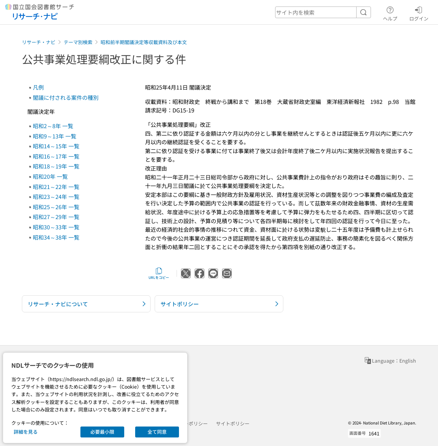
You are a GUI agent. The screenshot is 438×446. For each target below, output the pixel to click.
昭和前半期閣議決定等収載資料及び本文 (144, 42)
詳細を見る (26, 431)
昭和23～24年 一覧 (56, 196)
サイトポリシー (232, 423)
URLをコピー (159, 273)
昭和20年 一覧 (50, 176)
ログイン (418, 13)
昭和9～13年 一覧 (54, 136)
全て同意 (157, 431)
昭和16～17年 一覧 (56, 156)
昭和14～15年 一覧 (56, 146)
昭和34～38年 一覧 (56, 237)
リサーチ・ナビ (38, 42)
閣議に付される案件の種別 (66, 97)
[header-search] (323, 12)
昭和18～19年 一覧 (56, 166)
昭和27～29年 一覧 (56, 217)
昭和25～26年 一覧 (56, 207)
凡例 (38, 87)
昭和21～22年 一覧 (56, 187)
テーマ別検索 (78, 42)
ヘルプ (390, 13)
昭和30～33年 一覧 (56, 227)
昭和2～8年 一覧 (53, 126)
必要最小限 (102, 431)
